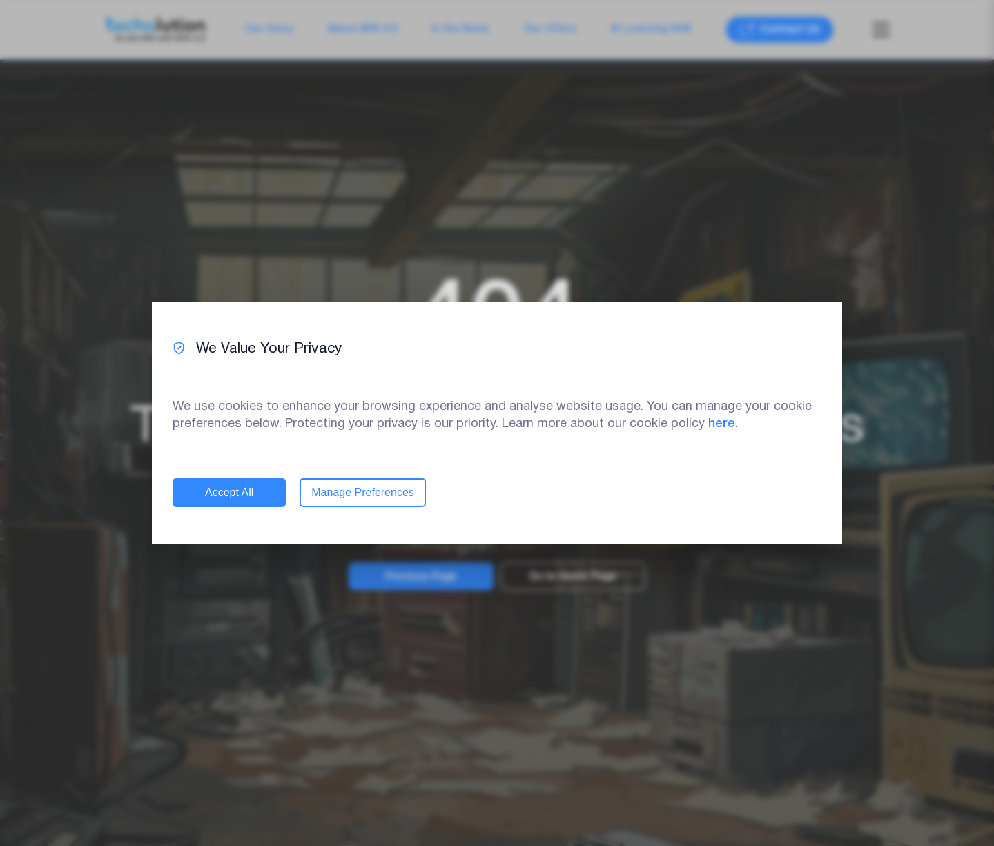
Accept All (229, 492)
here (721, 423)
